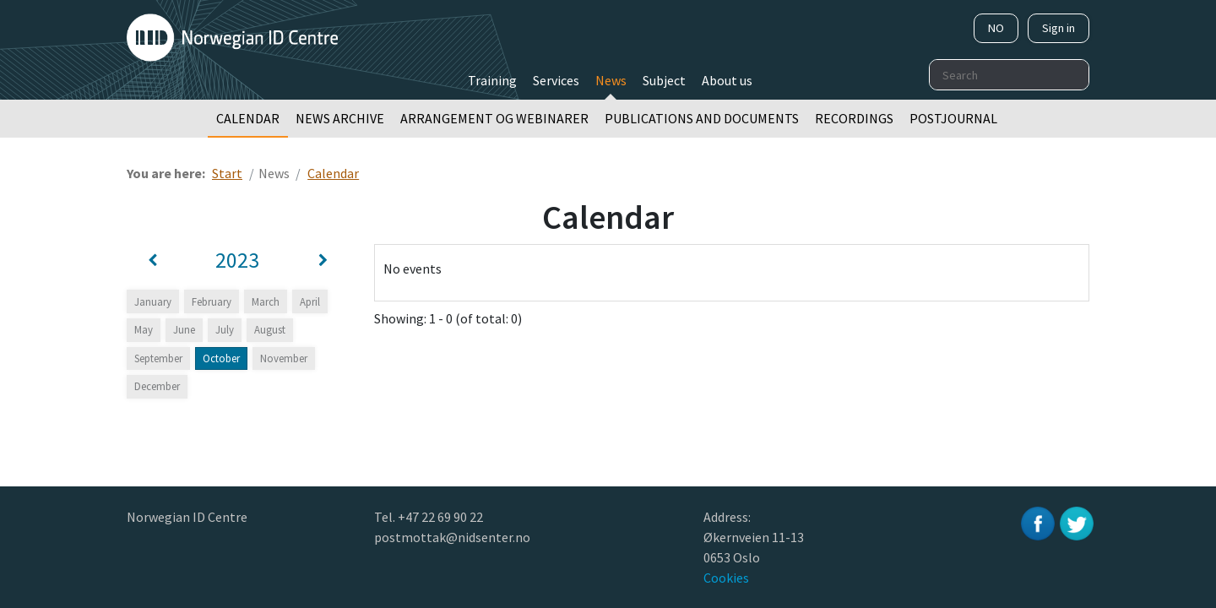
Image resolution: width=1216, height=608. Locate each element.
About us (727, 80)
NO (996, 27)
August (269, 329)
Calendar (248, 118)
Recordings (854, 118)
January (152, 301)
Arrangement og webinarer (494, 118)
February (211, 301)
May (143, 329)
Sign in (1058, 27)
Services (556, 80)
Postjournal (953, 118)
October (221, 358)
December (157, 386)
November (283, 358)
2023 (237, 260)
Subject (664, 80)
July (224, 329)
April (310, 301)
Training (492, 80)
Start (227, 173)
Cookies (726, 577)
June (184, 329)
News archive (340, 118)
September (158, 358)
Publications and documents (702, 118)
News (611, 80)
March (266, 301)
